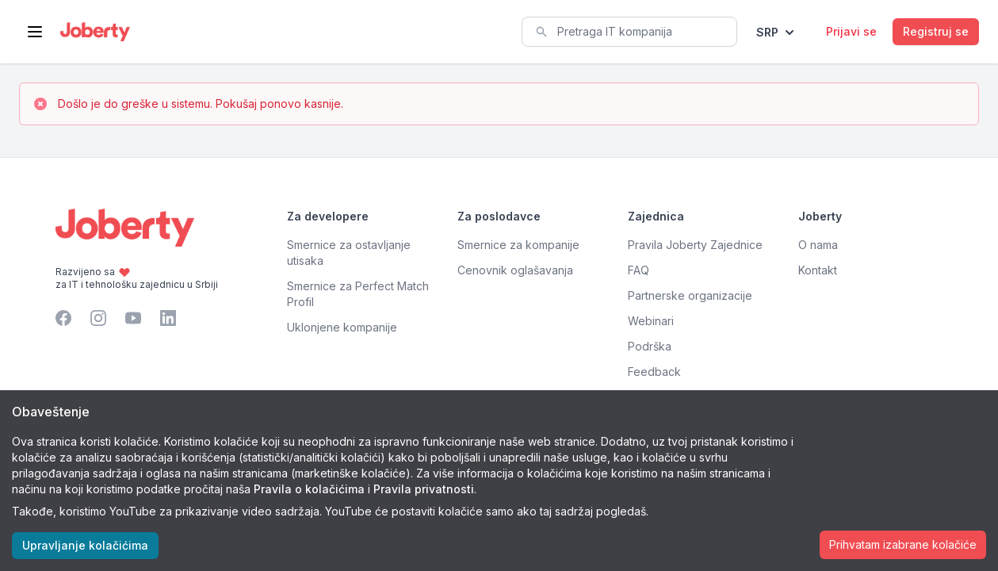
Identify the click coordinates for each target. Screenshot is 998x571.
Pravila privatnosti (423, 489)
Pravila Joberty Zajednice (695, 244)
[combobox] (629, 31)
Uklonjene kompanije (342, 327)
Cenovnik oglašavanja (515, 270)
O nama (818, 244)
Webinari (651, 321)
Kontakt (817, 270)
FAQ (638, 270)
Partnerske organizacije (690, 295)
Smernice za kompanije (518, 244)
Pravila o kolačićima (309, 489)
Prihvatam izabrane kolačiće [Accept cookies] (903, 544)
